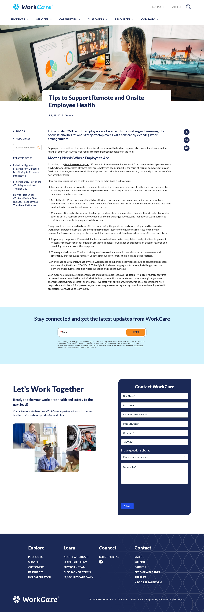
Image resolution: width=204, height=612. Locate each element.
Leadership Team (75, 561)
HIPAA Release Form (148, 582)
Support (158, 6)
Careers (176, 6)
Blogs (20, 131)
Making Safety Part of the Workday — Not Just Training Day (27, 185)
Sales (138, 556)
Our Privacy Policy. (88, 347)
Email (65, 332)
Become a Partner (147, 572)
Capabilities (71, 19)
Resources (125, 19)
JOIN (136, 332)
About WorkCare (76, 556)
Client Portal (109, 556)
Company (151, 19)
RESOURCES (23, 138)
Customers (99, 19)
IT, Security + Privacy (78, 577)
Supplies (140, 577)
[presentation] (145, 493)
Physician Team (74, 567)
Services (45, 19)
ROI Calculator (39, 577)
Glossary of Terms (77, 572)
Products (21, 19)
